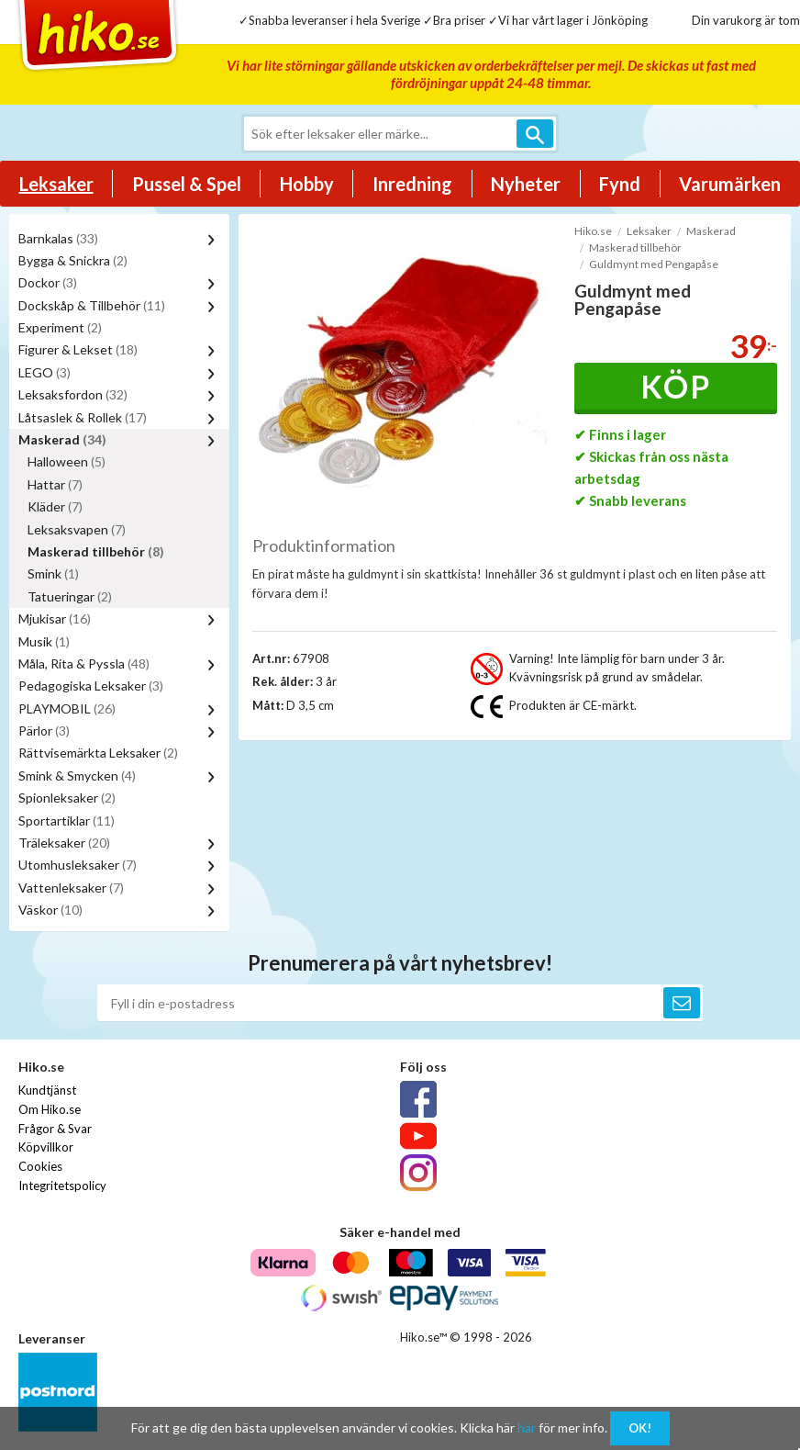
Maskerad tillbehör (96, 551)
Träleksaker (64, 842)
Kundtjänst (47, 1090)
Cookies (40, 1166)
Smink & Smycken (77, 775)
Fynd (619, 184)
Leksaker (56, 184)
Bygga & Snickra (73, 260)
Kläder (55, 506)
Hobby (307, 184)
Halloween (67, 461)
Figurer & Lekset (78, 349)
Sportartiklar (66, 820)
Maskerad (62, 439)
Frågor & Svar (55, 1128)
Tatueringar (70, 596)
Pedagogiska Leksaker (90, 685)
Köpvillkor (45, 1147)
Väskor (50, 909)
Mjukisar (54, 618)
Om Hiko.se (49, 1109)
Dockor (47, 282)
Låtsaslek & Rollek (82, 417)
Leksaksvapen (77, 529)
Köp (675, 386)
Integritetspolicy (62, 1185)
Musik (44, 641)
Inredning (412, 184)
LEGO (44, 372)
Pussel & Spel (186, 184)
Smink (53, 573)
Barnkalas (58, 238)
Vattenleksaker (71, 887)
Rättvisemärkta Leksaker (98, 752)
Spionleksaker (67, 797)
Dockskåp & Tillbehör (91, 305)
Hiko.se (593, 231)
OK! (639, 1428)
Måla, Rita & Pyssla (84, 663)
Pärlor (44, 730)
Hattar (55, 484)
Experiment (60, 327)
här (526, 1427)
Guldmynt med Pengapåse (653, 264)
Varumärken (730, 184)
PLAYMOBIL (67, 708)
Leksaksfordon (73, 394)
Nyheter (526, 184)
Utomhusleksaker (77, 864)
